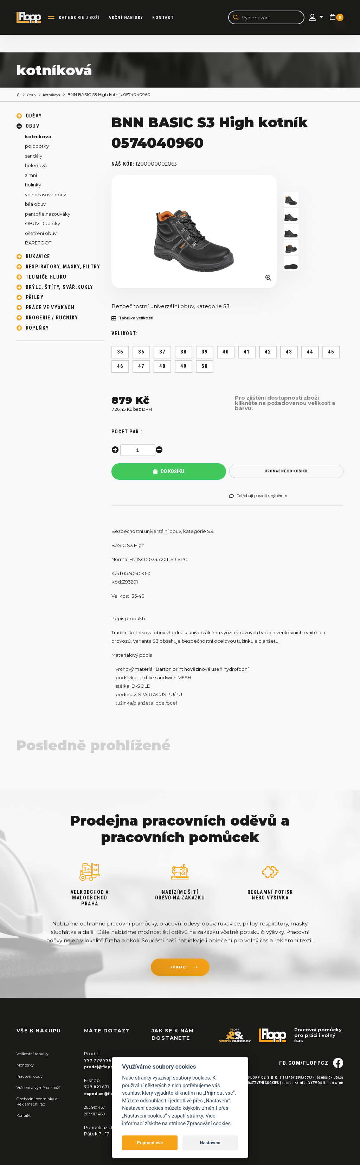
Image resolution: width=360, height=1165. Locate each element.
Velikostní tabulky (36, 1055)
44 (310, 353)
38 (183, 353)
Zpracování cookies (209, 1124)
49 (183, 367)
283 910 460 (97, 1114)
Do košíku (168, 473)
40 (226, 353)
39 (204, 353)
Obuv (35, 95)
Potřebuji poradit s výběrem (265, 497)
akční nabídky (132, 17)
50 (204, 367)
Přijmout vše (150, 1142)
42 (268, 353)
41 (247, 353)
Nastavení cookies (253, 1097)
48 (162, 367)
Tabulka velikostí (136, 319)
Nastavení (210, 1142)
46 (120, 367)
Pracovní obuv (33, 1077)
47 (141, 367)
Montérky (28, 1066)
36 (141, 353)
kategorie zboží (85, 17)
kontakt (178, 969)
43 (289, 353)
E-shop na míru (288, 1097)
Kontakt (169, 17)
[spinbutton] (139, 451)
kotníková (58, 95)
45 (331, 353)
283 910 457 (97, 1107)
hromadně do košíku (286, 472)
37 (162, 353)
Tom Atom (333, 1097)
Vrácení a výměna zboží (43, 1088)
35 (120, 353)
